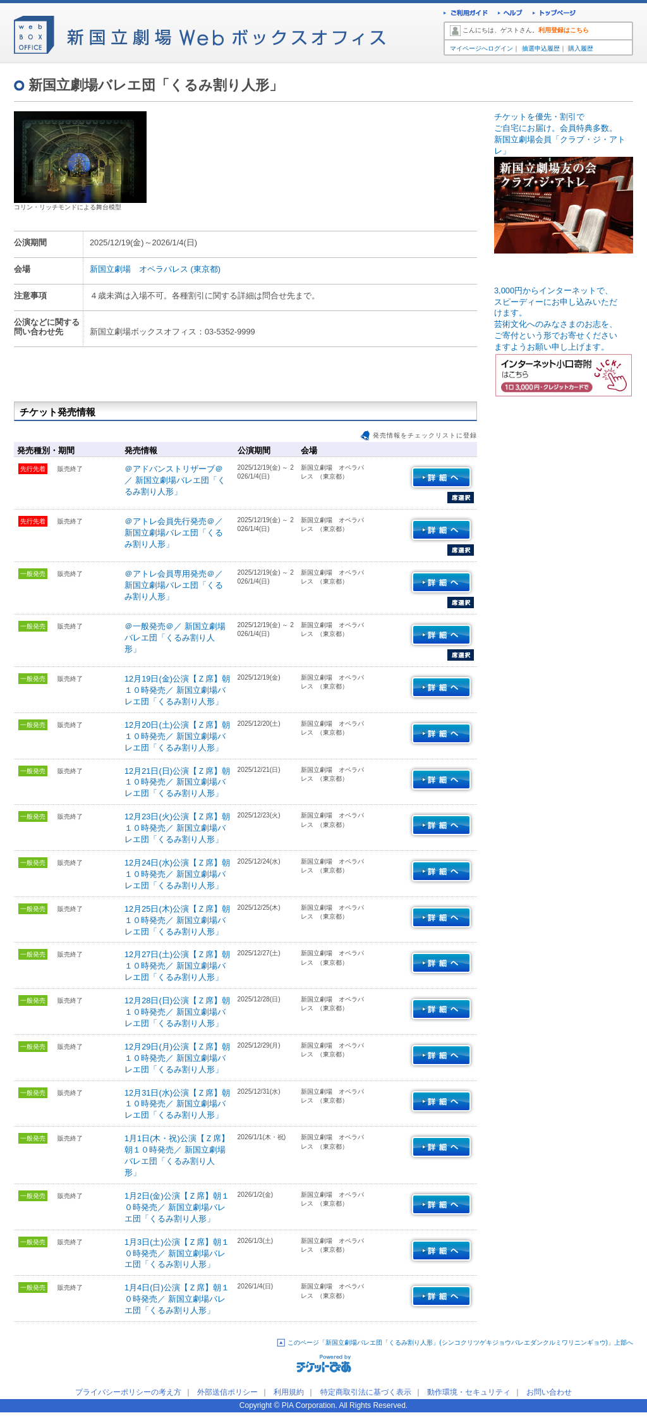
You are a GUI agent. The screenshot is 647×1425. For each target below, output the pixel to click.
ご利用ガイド (466, 14)
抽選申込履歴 (541, 48)
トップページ (554, 14)
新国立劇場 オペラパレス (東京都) (155, 269)
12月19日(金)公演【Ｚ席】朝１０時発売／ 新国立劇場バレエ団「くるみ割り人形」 (177, 690)
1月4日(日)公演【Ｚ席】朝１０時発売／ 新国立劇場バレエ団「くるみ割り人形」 (176, 1299)
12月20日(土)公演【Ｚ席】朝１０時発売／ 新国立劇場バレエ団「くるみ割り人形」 (177, 736)
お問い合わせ (549, 1392)
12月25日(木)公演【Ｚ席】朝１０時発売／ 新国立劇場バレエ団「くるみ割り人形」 (177, 920)
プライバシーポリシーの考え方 (128, 1392)
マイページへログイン (481, 48)
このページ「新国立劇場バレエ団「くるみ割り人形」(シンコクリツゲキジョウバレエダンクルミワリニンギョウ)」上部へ (460, 1342)
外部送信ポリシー (227, 1392)
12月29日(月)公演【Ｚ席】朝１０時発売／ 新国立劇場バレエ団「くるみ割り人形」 (177, 1058)
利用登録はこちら (563, 30)
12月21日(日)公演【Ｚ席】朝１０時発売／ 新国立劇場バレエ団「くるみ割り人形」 (177, 782)
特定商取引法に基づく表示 (365, 1392)
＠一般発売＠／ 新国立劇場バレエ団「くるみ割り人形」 (175, 637)
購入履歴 (580, 48)
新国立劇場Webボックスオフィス (199, 31)
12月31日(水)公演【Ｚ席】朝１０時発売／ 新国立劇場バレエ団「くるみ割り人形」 (177, 1104)
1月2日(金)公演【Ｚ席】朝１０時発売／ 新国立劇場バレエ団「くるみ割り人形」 (176, 1207)
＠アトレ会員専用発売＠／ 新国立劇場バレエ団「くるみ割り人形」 (173, 585)
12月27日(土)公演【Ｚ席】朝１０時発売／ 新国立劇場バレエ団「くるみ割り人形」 (177, 966)
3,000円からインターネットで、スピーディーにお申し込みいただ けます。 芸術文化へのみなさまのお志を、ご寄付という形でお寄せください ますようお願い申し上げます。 (563, 332)
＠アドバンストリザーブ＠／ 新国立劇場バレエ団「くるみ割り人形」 (175, 480)
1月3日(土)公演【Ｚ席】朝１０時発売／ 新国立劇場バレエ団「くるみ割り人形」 (176, 1253)
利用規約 (289, 1392)
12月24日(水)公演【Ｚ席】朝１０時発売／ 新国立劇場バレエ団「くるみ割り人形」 (177, 874)
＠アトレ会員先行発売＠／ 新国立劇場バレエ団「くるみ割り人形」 (173, 533)
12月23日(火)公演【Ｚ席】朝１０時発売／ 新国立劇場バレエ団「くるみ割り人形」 (177, 828)
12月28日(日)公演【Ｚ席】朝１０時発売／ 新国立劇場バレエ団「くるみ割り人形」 (177, 1012)
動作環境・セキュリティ (469, 1392)
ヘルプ (510, 14)
